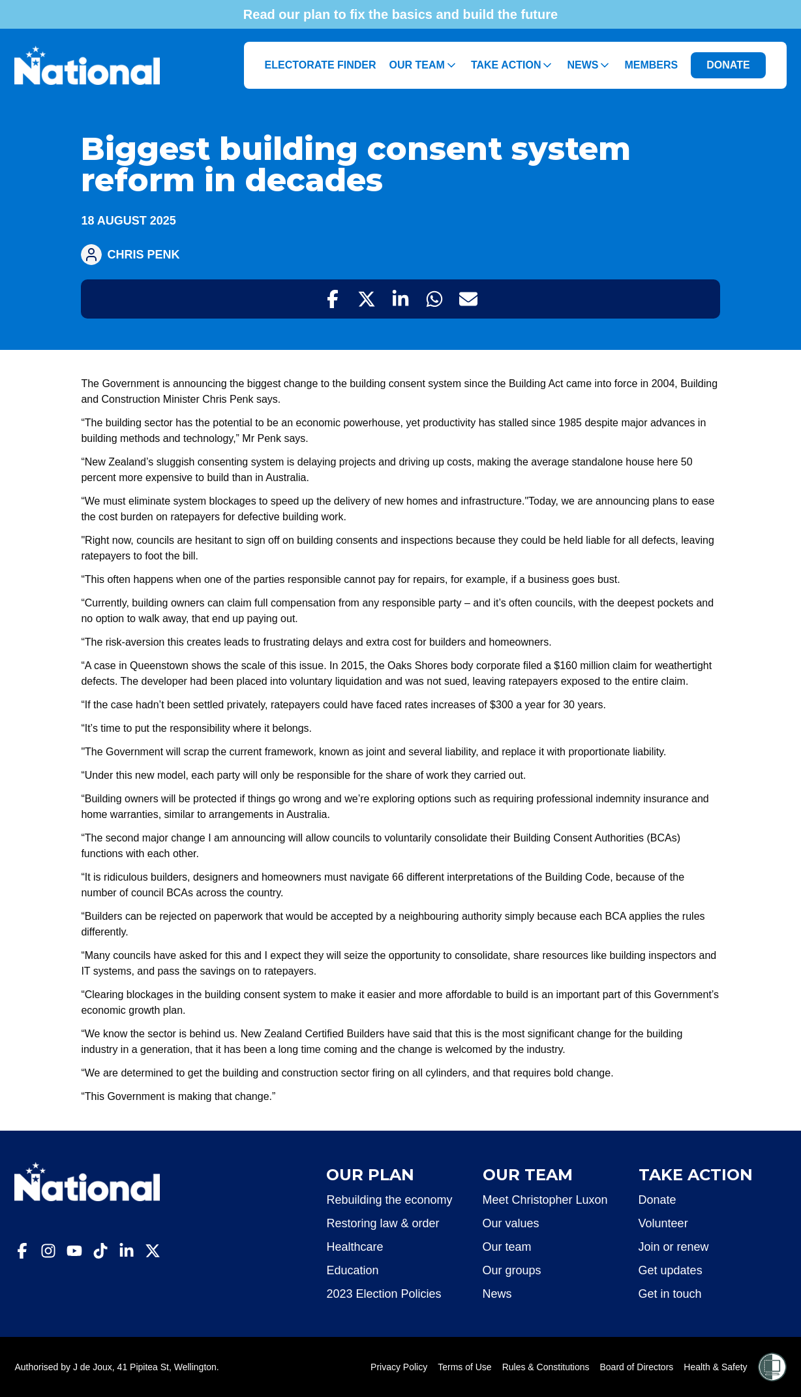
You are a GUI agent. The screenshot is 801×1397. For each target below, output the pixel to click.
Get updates (671, 1270)
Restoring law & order (382, 1223)
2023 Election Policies (383, 1293)
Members (651, 65)
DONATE (727, 65)
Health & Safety (715, 1367)
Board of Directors (637, 1367)
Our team (507, 1246)
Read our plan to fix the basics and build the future (400, 14)
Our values (511, 1223)
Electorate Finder (320, 65)
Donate (657, 1199)
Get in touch (670, 1293)
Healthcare (354, 1246)
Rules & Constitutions (546, 1367)
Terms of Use (464, 1367)
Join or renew (674, 1246)
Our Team (423, 65)
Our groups (512, 1270)
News (589, 65)
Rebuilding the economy (389, 1199)
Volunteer (663, 1223)
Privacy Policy (398, 1367)
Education (352, 1270)
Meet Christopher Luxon (545, 1199)
